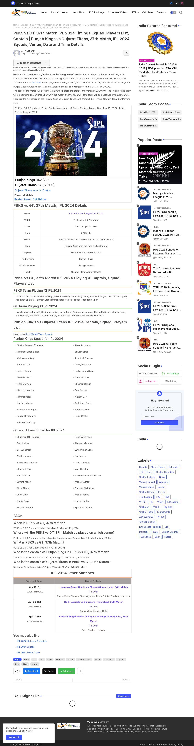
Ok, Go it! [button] (14, 737)
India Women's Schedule (172, 119)
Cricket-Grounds (170, 532)
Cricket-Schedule (165, 472)
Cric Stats (147, 12)
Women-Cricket (147, 482)
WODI (160, 502)
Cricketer (144, 507)
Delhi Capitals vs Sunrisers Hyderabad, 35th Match (93, 601)
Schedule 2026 (117, 12)
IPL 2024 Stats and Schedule (32, 641)
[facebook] (171, 3)
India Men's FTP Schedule (149, 112)
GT (34, 659)
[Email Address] (159, 416)
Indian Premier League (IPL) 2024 (86, 213)
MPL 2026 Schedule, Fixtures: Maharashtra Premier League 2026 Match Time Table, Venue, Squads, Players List (167, 252)
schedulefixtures (148, 373)
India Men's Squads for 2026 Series (172, 112)
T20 (17, 664)
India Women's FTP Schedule (149, 119)
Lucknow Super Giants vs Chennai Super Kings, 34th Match (94, 587)
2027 (157, 537)
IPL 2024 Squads (26, 646)
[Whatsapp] (66, 671)
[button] (173, 12)
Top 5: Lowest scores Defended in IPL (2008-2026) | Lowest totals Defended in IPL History (167, 270)
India (49, 659)
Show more (123, 696)
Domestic (144, 532)
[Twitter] (49, 671)
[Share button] (80, 671)
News (162, 477)
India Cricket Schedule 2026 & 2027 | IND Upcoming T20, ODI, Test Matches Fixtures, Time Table (158, 70)
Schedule (108, 659)
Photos (167, 537)
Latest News (79, 12)
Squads (121, 659)
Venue (24, 25)
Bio (166, 527)
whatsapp (173, 373)
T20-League (145, 497)
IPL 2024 (36, 82)
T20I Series (145, 537)
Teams (161, 12)
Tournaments (163, 512)
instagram (150, 381)
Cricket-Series (146, 492)
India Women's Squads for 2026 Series (149, 126)
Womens (163, 482)
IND (41, 659)
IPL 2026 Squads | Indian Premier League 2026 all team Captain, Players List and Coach (167, 327)
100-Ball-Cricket (147, 522)
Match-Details (84, 659)
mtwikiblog (171, 381)
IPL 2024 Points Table (28, 652)
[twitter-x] (177, 3)
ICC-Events (172, 502)
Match (71, 659)
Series (161, 487)
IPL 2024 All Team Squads (38, 334)
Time (25, 664)
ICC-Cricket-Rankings (150, 527)
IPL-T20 (59, 659)
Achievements (146, 517)
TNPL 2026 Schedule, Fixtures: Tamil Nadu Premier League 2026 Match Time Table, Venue (166, 289)
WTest (160, 517)
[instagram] (182, 3)
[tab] (44, 12)
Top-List (167, 507)
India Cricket (58, 12)
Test (167, 497)
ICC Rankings (96, 12)
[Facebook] (31, 671)
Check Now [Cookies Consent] (24, 731)
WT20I (156, 507)
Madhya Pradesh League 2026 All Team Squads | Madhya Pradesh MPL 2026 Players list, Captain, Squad (167, 233)
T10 (151, 502)
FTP (134, 12)
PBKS (97, 659)
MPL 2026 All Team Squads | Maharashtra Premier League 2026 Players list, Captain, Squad (167, 346)
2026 (155, 532)
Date (26, 659)
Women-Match (146, 487)
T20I (158, 497)
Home (44, 12)
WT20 (142, 502)
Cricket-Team (146, 512)
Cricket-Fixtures (147, 477)
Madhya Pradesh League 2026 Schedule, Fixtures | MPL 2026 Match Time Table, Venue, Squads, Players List (167, 195)
